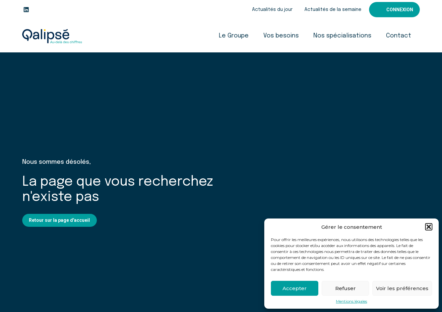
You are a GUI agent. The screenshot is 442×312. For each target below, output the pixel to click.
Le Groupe (234, 36)
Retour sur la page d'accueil (59, 220)
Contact (398, 36)
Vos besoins (281, 36)
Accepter (295, 288)
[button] (428, 226)
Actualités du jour (272, 9)
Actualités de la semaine (332, 9)
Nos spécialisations (342, 36)
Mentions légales (351, 301)
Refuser (345, 288)
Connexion (399, 9)
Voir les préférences (402, 288)
